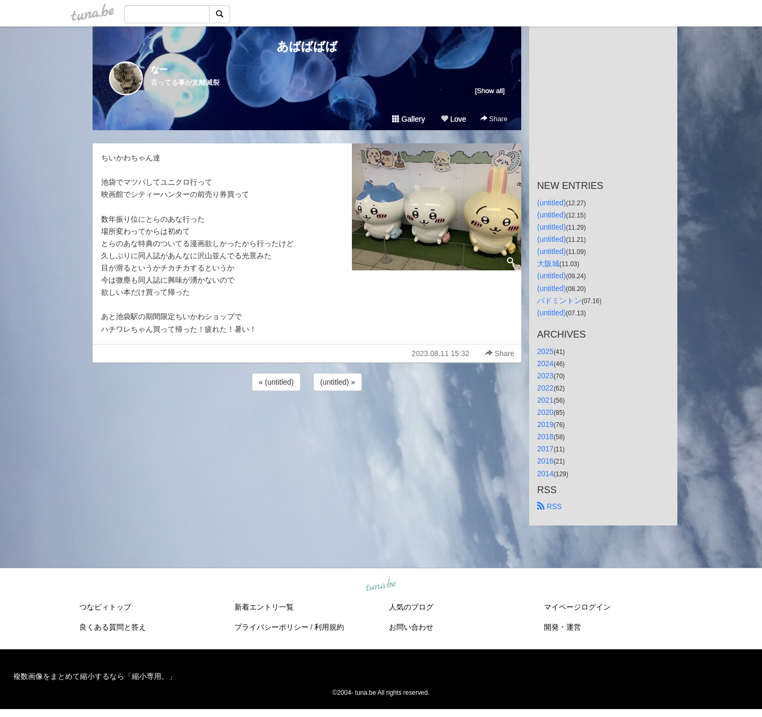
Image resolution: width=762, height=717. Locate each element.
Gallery (408, 119)
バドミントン (559, 300)
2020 (545, 412)
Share (493, 119)
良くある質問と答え (112, 627)
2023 (545, 375)
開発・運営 (562, 627)
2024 (545, 363)
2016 (545, 461)
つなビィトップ (105, 607)
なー (159, 69)
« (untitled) (276, 382)
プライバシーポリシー (271, 627)
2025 (545, 351)
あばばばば (307, 46)
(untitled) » (337, 382)
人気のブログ (411, 607)
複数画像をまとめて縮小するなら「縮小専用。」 (94, 676)
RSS (549, 506)
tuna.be (380, 585)
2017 (545, 448)
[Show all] (490, 91)
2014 (545, 473)
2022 (545, 388)
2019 (545, 424)
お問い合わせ (411, 627)
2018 (545, 436)
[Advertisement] (307, 422)
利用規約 (329, 627)
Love (453, 119)
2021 (545, 400)
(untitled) (551, 202)
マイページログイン (577, 607)
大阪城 (548, 263)
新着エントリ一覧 (264, 607)
